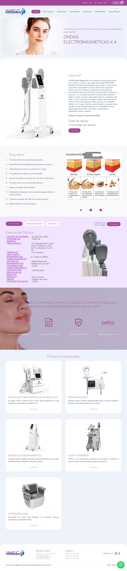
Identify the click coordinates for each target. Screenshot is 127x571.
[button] (118, 3)
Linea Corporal (48, 11)
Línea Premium (114, 11)
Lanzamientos (100, 11)
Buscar (86, 3)
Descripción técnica (14, 224)
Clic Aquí (74, 130)
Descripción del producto (34, 224)
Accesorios (87, 11)
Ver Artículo (34, 409)
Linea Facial (61, 11)
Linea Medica (74, 11)
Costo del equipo (78, 121)
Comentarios (52, 224)
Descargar (113, 224)
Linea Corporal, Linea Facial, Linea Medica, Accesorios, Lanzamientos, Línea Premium (93, 30)
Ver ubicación (42, 557)
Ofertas (36, 11)
